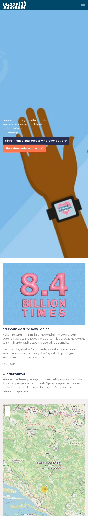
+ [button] (7, 408)
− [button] (7, 413)
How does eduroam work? (25, 150)
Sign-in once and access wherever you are (36, 142)
